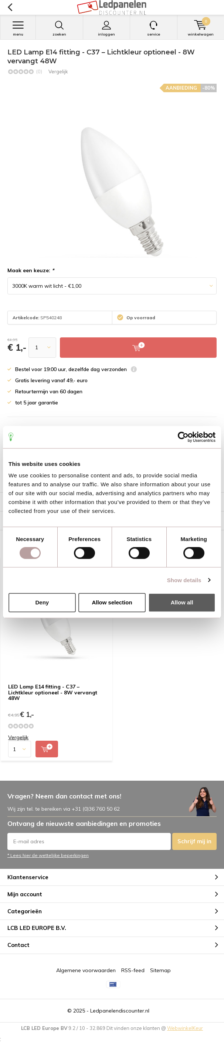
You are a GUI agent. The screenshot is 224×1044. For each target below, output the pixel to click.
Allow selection (112, 602)
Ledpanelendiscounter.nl (119, 1010)
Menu (17, 28)
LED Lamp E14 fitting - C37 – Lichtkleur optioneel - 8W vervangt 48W (52, 692)
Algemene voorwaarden (86, 970)
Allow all (182, 602)
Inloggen (106, 28)
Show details (184, 580)
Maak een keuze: (30, 270)
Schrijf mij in (194, 841)
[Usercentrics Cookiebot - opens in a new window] (183, 437)
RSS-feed (133, 970)
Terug (9, 7)
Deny (42, 602)
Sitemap (160, 970)
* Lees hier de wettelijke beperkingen (48, 855)
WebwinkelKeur (185, 1028)
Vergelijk (58, 71)
